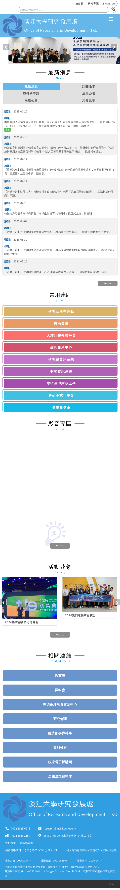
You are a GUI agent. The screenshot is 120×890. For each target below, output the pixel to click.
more (108, 283)
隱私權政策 (110, 849)
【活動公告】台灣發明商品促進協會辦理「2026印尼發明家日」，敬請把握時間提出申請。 (57, 232)
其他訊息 (88, 100)
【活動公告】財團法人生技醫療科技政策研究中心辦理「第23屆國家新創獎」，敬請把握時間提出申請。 (59, 193)
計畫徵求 (88, 86)
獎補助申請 (31, 93)
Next (116, 601)
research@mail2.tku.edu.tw (60, 828)
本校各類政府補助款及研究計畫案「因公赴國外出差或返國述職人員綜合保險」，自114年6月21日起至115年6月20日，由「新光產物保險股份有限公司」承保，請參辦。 (60, 124)
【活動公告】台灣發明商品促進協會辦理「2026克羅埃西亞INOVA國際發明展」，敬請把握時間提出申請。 (59, 252)
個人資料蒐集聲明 (76, 849)
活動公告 (31, 100)
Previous (3, 601)
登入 (111, 883)
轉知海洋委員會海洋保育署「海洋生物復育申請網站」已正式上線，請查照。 (49, 213)
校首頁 (79, 3)
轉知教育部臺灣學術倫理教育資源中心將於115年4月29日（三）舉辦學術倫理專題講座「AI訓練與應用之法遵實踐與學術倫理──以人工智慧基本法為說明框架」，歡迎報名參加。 (59, 149)
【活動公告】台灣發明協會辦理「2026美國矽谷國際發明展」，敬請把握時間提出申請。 (56, 272)
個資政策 (95, 849)
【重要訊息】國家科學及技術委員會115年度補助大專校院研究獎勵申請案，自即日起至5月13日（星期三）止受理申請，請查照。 (59, 171)
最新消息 (31, 86)
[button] (5, 47)
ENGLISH (109, 3)
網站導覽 (93, 3)
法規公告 (88, 93)
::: (72, 3)
